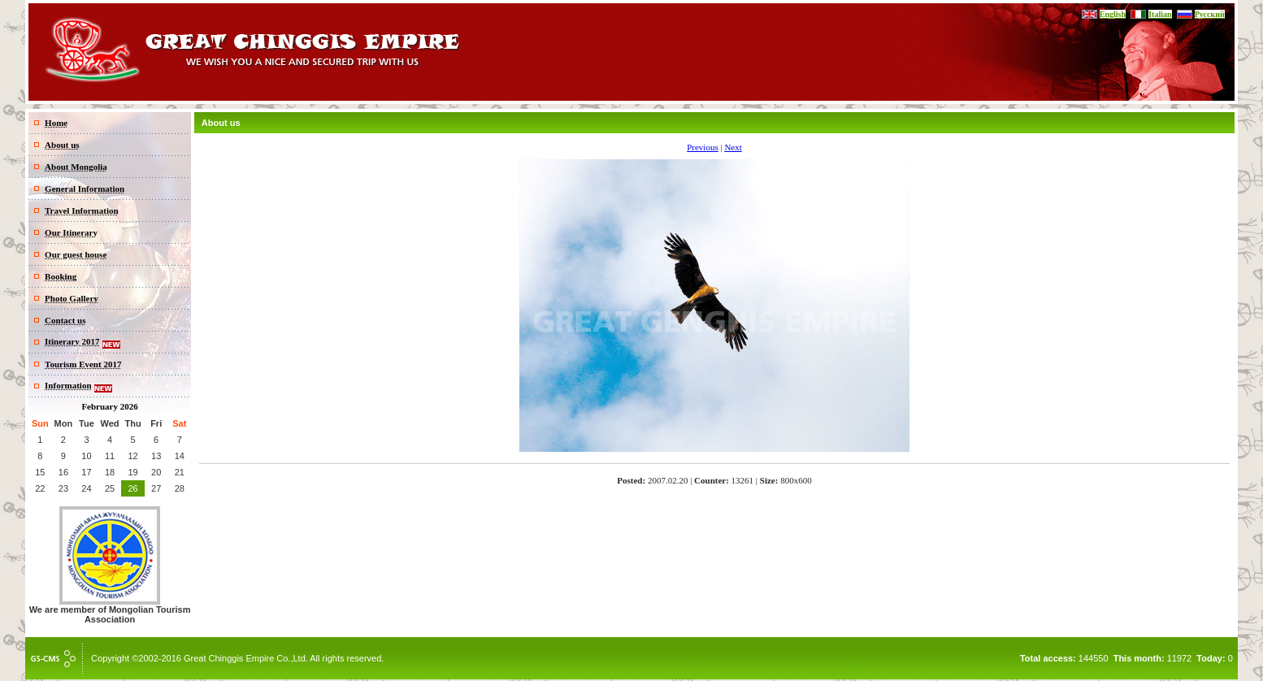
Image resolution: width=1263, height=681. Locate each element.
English (1113, 14)
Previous (702, 147)
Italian (1159, 14)
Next (732, 147)
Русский (1210, 14)
